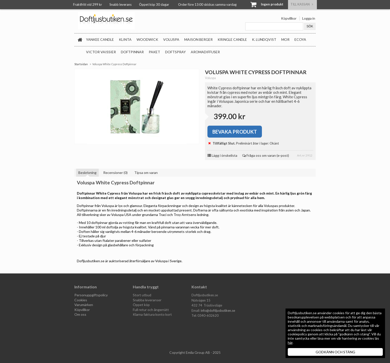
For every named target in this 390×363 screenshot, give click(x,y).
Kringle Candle (232, 39)
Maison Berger (198, 39)
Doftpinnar (132, 52)
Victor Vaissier (101, 52)
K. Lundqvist (264, 39)
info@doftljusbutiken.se (218, 310)
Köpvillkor (288, 18)
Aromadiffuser (205, 52)
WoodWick (147, 39)
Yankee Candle (100, 39)
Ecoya (300, 39)
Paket (154, 52)
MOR (285, 39)
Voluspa (171, 39)
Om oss (80, 314)
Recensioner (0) (115, 172)
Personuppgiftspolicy (91, 295)
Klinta (125, 39)
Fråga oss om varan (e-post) (265, 155)
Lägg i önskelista (222, 155)
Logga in (308, 18)
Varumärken (83, 305)
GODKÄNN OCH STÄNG (335, 352)
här (290, 342)
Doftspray (175, 52)
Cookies (80, 300)
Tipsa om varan (146, 172)
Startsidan (81, 64)
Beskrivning (87, 172)
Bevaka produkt (234, 132)
